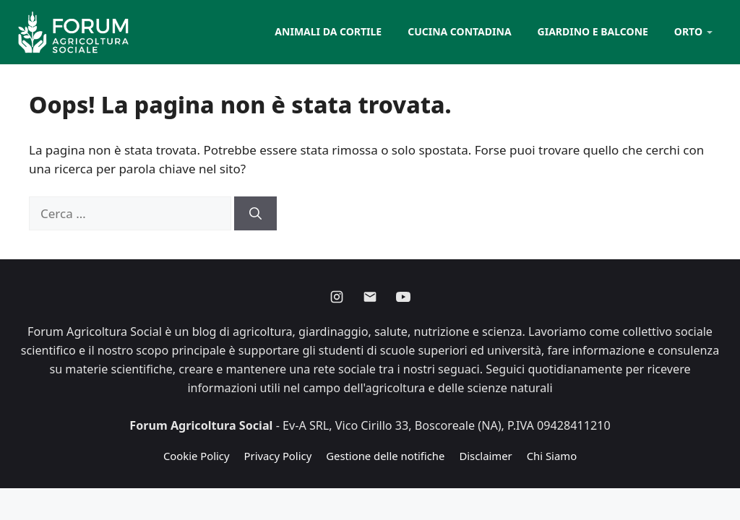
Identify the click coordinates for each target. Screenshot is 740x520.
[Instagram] (336, 296)
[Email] (370, 296)
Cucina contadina (459, 31)
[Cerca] (255, 213)
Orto (688, 31)
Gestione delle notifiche (385, 455)
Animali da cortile (328, 31)
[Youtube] (403, 296)
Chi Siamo (552, 455)
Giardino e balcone (593, 31)
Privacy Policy (278, 455)
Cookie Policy (196, 455)
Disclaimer (485, 455)
